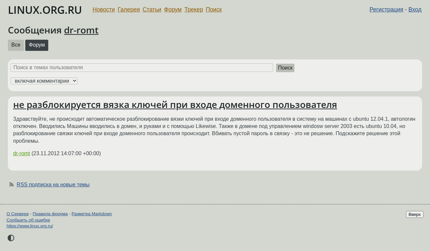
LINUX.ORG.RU (45, 10)
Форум (173, 9)
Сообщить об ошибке (28, 220)
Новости (104, 9)
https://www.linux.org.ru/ (30, 225)
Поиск (214, 9)
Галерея (129, 9)
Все (16, 45)
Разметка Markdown (92, 213)
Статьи (151, 9)
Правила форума (50, 213)
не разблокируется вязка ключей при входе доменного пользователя (175, 104)
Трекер (193, 9)
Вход (414, 9)
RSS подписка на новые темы (53, 184)
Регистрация (386, 9)
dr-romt (81, 30)
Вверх (415, 214)
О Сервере (18, 213)
